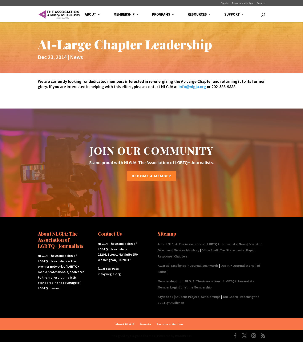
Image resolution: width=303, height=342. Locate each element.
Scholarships (210, 297)
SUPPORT (232, 15)
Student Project (187, 297)
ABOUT (90, 15)
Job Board (230, 297)
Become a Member (242, 3)
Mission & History (186, 250)
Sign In (225, 3)
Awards (163, 265)
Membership (167, 281)
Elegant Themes (142, 336)
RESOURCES (197, 15)
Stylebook (165, 297)
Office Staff (209, 250)
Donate (261, 3)
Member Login (168, 287)
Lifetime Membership (196, 287)
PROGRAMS (161, 15)
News (76, 57)
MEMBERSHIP (124, 15)
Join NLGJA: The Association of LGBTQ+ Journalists (216, 281)
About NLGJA (125, 324)
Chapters (180, 256)
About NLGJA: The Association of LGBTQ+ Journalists (197, 244)
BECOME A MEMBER (151, 176)
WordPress (183, 336)
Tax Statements (232, 250)
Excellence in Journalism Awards (194, 265)
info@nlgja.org (192, 86)
